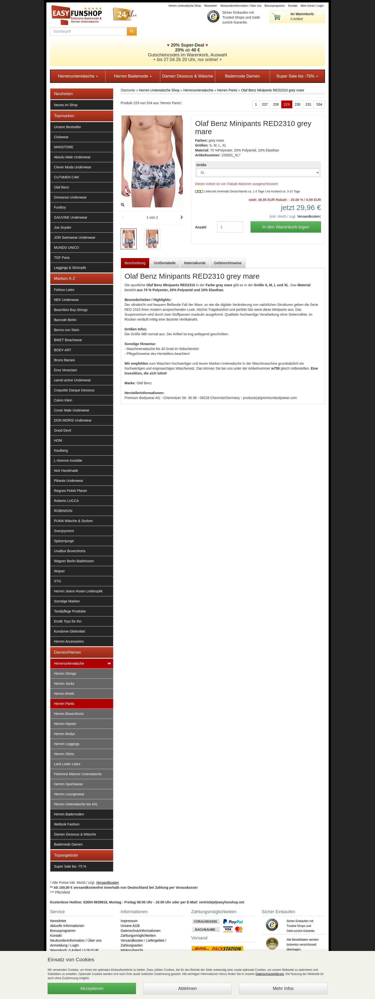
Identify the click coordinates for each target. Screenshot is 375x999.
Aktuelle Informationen (67, 926)
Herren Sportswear (68, 784)
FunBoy (60, 207)
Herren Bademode (133, 76)
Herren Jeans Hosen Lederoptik (78, 591)
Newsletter (210, 5)
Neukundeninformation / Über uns (240, 5)
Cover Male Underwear (71, 410)
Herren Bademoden (69, 814)
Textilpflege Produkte (70, 611)
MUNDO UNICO (66, 248)
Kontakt (292, 5)
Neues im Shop (66, 105)
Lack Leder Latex (67, 764)
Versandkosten (308, 216)
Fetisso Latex (64, 290)
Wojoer (59, 571)
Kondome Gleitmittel (69, 631)
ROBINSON (63, 511)
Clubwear (61, 137)
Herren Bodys (64, 734)
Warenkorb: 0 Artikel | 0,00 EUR (74, 950)
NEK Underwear (66, 300)
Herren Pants (64, 704)
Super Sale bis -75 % (70, 866)
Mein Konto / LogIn (312, 5)
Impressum (129, 921)
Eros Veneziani (65, 370)
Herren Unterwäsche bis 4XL (76, 804)
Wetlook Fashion (67, 824)
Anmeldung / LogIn (64, 945)
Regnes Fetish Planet (70, 491)
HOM (58, 440)
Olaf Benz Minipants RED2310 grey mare (272, 90)
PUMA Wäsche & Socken (73, 521)
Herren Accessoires (69, 641)
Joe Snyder (62, 227)
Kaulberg (61, 450)
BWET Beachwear (68, 340)
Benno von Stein (66, 330)
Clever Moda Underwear (72, 167)
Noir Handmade (66, 471)
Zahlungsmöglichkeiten (138, 935)
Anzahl (200, 227)
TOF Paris (62, 258)
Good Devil (62, 430)
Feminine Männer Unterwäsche (78, 774)
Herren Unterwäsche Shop (185, 5)
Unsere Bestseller (67, 127)
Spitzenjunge (64, 541)
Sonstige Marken (67, 601)
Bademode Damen (242, 76)
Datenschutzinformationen (141, 931)
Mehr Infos (283, 988)
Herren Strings (65, 673)
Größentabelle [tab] (165, 263)
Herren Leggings (67, 744)
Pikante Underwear (68, 481)
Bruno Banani (64, 360)
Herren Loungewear (69, 794)
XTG (57, 581)
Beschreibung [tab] (135, 263)
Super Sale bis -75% (297, 76)
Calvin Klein (63, 400)
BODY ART (62, 350)
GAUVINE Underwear (70, 217)
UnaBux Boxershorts (69, 551)
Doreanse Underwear (70, 197)
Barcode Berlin (65, 320)
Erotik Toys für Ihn (67, 621)
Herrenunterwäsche (78, 76)
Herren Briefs (64, 694)
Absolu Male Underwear (72, 157)
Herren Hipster (65, 724)
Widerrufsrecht (132, 950)
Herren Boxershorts (69, 714)
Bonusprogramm (275, 5)
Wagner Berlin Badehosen (74, 561)
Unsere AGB (130, 926)
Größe (201, 165)
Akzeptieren (91, 988)
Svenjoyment (64, 531)
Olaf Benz (61, 187)
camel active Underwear (72, 380)
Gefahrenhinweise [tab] (228, 263)
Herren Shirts (64, 754)
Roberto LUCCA (66, 501)
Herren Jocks (64, 684)
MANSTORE (63, 147)
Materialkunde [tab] (195, 263)
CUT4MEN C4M (66, 177)
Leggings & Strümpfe (70, 268)
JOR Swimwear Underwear (74, 237)
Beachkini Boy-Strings (71, 310)
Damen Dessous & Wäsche (187, 76)
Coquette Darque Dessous (74, 390)
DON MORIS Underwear (73, 420)
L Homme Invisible (68, 460)
